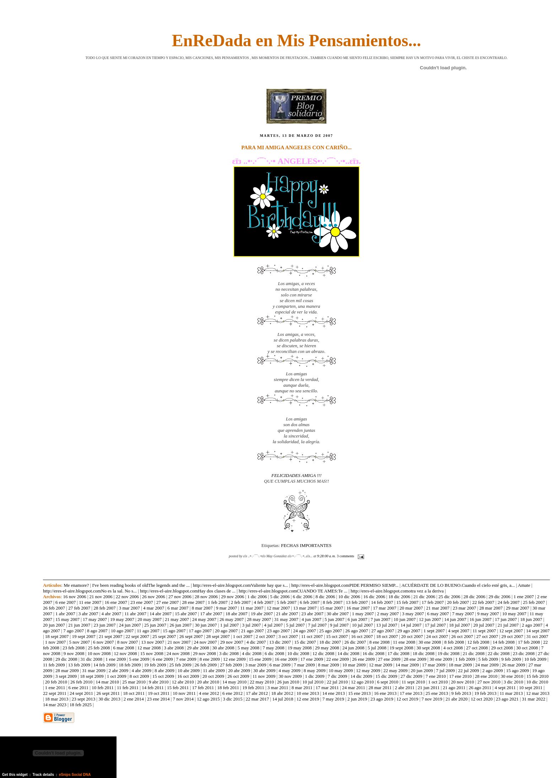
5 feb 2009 (488, 659)
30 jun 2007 (206, 625)
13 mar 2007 (305, 608)
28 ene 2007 (193, 602)
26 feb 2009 (206, 664)
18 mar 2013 (57, 699)
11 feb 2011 (128, 687)
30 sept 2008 (428, 647)
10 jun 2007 (405, 619)
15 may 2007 (67, 619)
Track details (43, 775)
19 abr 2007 (262, 613)
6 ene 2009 (162, 659)
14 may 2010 (234, 682)
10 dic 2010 (537, 682)
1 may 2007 (363, 613)
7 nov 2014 (183, 699)
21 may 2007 (177, 619)
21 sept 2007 (110, 636)
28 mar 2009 (67, 670)
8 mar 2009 (328, 664)
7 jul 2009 (445, 670)
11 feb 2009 (54, 664)
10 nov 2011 (184, 693)
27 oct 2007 (487, 636)
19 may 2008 (300, 647)
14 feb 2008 (504, 642)
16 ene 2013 (385, 693)
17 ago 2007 (200, 630)
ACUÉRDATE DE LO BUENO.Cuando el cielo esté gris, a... (458, 585)
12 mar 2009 (380, 664)
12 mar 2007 (278, 608)
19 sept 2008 (401, 647)
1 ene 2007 (524, 596)
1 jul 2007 (229, 625)
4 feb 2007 (264, 602)
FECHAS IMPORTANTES (306, 545)
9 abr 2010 (159, 682)
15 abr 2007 (186, 613)
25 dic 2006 (449, 596)
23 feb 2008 (74, 647)
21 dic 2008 (474, 653)
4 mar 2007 (153, 608)
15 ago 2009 (517, 670)
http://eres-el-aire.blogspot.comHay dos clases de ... (188, 591)
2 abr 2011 (405, 687)
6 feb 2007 (310, 602)
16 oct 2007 (362, 636)
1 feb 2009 (465, 659)
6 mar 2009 (280, 664)
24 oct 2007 (437, 636)
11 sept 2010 (413, 682)
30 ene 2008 (429, 642)
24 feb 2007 (509, 602)
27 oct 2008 (477, 647)
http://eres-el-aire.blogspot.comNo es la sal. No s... (90, 591)
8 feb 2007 (333, 602)
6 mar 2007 (177, 608)
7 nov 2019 (432, 699)
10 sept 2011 (530, 687)
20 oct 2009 (213, 676)
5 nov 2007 (79, 642)
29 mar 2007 (517, 608)
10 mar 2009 (354, 664)
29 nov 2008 (204, 653)
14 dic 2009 (361, 676)
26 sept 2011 (108, 693)
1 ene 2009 (116, 659)
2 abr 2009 (119, 670)
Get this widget (15, 775)
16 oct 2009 (188, 676)
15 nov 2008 (151, 653)
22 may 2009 (395, 670)
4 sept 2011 (504, 687)
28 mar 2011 (379, 687)
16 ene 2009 (286, 659)
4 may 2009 (289, 670)
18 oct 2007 (387, 636)
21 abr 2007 (287, 613)
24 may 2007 (204, 619)
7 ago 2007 (73, 630)
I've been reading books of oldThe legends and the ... (141, 585)
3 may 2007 (413, 613)
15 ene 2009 (260, 659)
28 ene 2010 (486, 676)
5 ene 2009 (139, 659)
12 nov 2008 (125, 653)
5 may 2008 (248, 647)
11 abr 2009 (214, 670)
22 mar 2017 (257, 699)
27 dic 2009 (411, 676)
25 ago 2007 (330, 630)
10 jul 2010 (312, 682)
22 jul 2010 (337, 682)
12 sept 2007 (511, 630)
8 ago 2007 (97, 630)
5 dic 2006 (280, 596)
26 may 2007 (232, 619)
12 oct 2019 (407, 699)
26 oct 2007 (462, 636)
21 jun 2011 (429, 687)
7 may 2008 (273, 647)
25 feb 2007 (534, 602)
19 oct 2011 (158, 693)
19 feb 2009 (155, 664)
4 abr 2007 (111, 613)
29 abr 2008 (198, 647)
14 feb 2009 (104, 664)
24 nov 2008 (178, 653)
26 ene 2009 (363, 659)
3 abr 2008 (174, 647)
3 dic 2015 (233, 699)
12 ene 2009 (234, 659)
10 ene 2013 (308, 693)
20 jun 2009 (422, 670)
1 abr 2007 (65, 613)
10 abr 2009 (189, 670)
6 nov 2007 (103, 642)
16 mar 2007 (358, 608)
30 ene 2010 (512, 676)
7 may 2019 (333, 699)
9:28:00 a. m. (326, 556)
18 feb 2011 (228, 687)
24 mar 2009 (487, 664)
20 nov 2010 (462, 682)
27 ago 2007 (382, 630)
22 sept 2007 (137, 636)
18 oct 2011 (134, 693)
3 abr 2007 (88, 613)
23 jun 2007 (104, 625)
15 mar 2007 (331, 608)
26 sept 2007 (191, 636)
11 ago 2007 (148, 630)
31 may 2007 (286, 619)
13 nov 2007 (152, 642)
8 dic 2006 (325, 596)
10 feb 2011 (103, 687)
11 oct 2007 (312, 636)
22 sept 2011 (54, 693)
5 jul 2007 (295, 625)
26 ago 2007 (356, 630)
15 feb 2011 (178, 687)
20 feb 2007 (458, 602)
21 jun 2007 (79, 625)
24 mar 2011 (353, 687)
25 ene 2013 (437, 693)
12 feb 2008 (478, 642)
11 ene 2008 (404, 642)
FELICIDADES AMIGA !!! (296, 475)
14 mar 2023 (54, 704)
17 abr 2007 (211, 613)
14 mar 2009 (407, 664)
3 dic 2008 (229, 653)
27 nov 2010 (489, 682)
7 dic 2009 (337, 676)
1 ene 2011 (55, 687)
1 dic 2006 (257, 596)
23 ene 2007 (141, 602)
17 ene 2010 (460, 676)
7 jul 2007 (317, 625)
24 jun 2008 (353, 647)
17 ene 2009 (312, 659)
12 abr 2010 (183, 682)
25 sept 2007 (164, 636)
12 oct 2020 (481, 699)
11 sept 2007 (484, 630)
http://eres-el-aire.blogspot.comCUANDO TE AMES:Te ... (293, 591)
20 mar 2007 (411, 608)
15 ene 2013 (359, 693)
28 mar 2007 (491, 608)
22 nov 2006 (127, 596)
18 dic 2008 (423, 653)
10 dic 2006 (349, 596)
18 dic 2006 (399, 596)
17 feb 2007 (433, 602)
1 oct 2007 (243, 636)
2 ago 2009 (492, 670)
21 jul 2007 (508, 625)
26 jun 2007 (180, 625)
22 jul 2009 (468, 670)
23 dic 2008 (524, 653)
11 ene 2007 (90, 602)
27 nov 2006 (179, 596)
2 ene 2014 (134, 699)
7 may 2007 (463, 613)
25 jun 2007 (155, 625)
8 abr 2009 (164, 670)
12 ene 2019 (308, 699)
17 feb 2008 (529, 642)
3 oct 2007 (288, 636)
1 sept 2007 (434, 630)
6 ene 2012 (232, 693)
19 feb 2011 (253, 687)
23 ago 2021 (507, 699)
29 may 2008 (327, 647)
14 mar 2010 (107, 682)
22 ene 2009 (337, 659)
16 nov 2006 (74, 596)
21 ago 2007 (252, 630)
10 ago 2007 (122, 630)
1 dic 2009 (314, 676)
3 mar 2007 (129, 608)
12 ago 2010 (362, 682)
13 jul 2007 (386, 625)
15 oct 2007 (337, 636)
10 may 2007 (514, 613)
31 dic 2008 (91, 659)
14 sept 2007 (538, 630)
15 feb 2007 (407, 602)
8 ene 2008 (379, 642)
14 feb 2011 (153, 687)
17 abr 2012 (257, 693)
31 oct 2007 (537, 636)
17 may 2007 (95, 619)
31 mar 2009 (94, 670)
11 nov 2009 (264, 676)
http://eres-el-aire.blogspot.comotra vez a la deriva (397, 591)
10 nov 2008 (98, 653)
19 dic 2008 (448, 653)
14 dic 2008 (348, 653)
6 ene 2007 (65, 602)
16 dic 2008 (373, 653)
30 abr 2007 (338, 613)
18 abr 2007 (237, 613)
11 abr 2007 (135, 613)
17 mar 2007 (384, 608)
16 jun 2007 (481, 619)
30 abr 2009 (264, 670)
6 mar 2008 (123, 647)
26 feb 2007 (54, 608)
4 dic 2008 (251, 653)
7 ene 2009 (186, 659)
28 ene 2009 (415, 659)
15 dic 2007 (305, 642)
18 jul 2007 (459, 625)
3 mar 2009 (255, 664)
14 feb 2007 (382, 602)
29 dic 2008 (66, 659)
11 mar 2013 (511, 693)
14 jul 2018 (282, 699)
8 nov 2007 (127, 642)
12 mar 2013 (538, 693)
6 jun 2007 (358, 619)
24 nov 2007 (205, 642)
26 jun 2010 (288, 682)
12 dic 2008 (323, 653)
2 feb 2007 (241, 602)
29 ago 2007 (409, 630)
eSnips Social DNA (75, 775)
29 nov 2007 (231, 642)
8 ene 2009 (210, 659)
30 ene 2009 (440, 659)
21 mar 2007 (438, 608)
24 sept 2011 (81, 693)
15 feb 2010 (537, 676)
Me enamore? (76, 585)
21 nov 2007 (178, 642)
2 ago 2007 (532, 625)
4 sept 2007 (458, 630)
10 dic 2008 (298, 653)
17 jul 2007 (435, 625)
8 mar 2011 (302, 687)
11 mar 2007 (251, 608)
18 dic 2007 (330, 642)
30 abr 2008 (223, 647)
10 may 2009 (341, 670)
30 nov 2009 (290, 676)
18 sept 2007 (57, 636)
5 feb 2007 (287, 602)
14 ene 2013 (333, 693)
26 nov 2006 (153, 596)
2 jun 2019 (357, 699)
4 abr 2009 (141, 670)
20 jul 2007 (483, 625)
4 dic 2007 (256, 642)
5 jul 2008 (377, 647)
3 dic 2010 (513, 682)
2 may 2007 (388, 613)
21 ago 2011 (454, 687)
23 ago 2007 (278, 630)
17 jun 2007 (506, 619)
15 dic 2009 (386, 676)
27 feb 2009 (231, 664)
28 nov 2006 (206, 596)
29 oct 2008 (502, 647)
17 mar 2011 (327, 687)
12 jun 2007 (430, 619)
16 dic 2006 (374, 596)
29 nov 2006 (232, 596)
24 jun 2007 (130, 625)
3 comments (345, 556)
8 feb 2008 (454, 642)
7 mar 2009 (304, 664)
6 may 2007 (438, 613)
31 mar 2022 (533, 699)
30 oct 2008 (527, 647)
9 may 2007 (488, 613)
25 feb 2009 (180, 664)
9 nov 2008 (74, 653)
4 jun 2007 (311, 619)
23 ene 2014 (158, 699)
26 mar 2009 (513, 664)
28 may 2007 (259, 619)
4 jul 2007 (273, 625)
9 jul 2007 (339, 625)
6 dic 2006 (302, 596)
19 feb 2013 (485, 693)
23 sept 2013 (83, 699)
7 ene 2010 (436, 676)
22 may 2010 (262, 682)
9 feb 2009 (511, 659)
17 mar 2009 (433, 664)
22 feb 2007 (483, 602)
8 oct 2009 (139, 676)
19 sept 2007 (83, 636)
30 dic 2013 (109, 699)
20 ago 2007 (226, 630)
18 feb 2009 (130, 664)
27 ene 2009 (389, 659)
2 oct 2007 (265, 636)
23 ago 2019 (382, 699)
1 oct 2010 (438, 682)
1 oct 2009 (116, 676)
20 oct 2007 (412, 636)
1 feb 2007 (218, 602)
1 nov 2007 (55, 642)
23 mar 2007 (464, 608)
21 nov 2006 (101, 596)
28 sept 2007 (217, 636)
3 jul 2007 (251, 625)
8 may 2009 (314, 670)
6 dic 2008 (274, 653)
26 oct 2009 (238, 676)
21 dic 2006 (424, 596)
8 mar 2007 (202, 608)
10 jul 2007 (362, 625)
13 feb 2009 (79, 664)
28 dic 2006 (474, 596)
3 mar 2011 (277, 687)
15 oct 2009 (163, 676)
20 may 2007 (149, 619)
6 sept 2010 (387, 682)
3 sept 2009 (66, 676)
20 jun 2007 (54, 625)
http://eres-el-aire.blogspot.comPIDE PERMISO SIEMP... (345, 585)
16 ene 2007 (115, 602)
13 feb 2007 (357, 602)
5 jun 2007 (335, 619)
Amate (524, 585)
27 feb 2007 (79, 608)
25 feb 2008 (99, 647)
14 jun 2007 (455, 619)
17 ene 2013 (411, 693)
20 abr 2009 (239, 670)
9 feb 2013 (461, 693)
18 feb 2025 (81, 704)
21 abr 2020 (456, 699)
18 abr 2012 (282, 693)
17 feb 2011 (203, 687)
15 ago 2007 (174, 630)
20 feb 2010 (56, 682)
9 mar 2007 (226, 608)
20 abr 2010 (208, 682)
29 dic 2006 (499, 596)
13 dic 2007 (280, 642)
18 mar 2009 (460, 664)
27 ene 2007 (167, 602)
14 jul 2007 (410, 625)
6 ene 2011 (79, 687)
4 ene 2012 (209, 693)
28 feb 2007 (104, 608)
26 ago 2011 (480, 687)
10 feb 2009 (535, 659)
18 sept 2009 (91, 676)
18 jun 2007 (531, 619)
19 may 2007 (122, 619)
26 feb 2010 (81, 682)
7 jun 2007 (380, 619)
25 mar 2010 (134, 682)
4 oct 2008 (453, 647)
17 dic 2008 (398, 653)
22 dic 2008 (498, 653)
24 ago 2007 (304, 630)
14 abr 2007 (161, 613)
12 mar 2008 (149, 647)
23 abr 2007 (312, 613)
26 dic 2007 (355, 642)
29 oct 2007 (512, 636)
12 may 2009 (368, 670)
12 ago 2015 (208, 699)
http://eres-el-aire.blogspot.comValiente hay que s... (240, 585)
